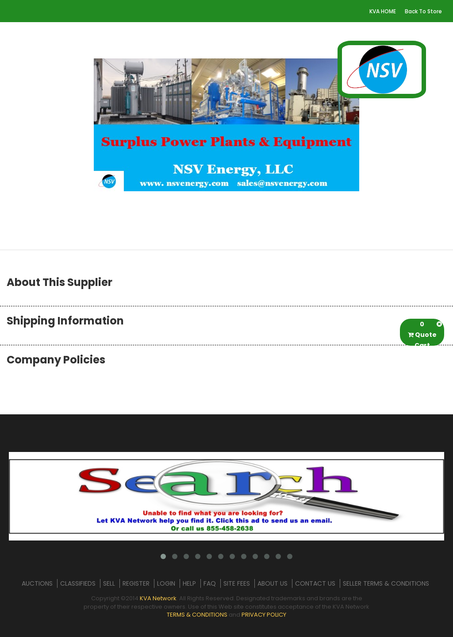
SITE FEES (236, 583)
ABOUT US (272, 583)
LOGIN (166, 583)
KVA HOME (382, 11)
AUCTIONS (37, 583)
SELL (109, 583)
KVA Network (158, 598)
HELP (189, 583)
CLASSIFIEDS (78, 583)
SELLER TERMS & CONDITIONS (386, 583)
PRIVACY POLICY (264, 614)
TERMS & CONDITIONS (197, 614)
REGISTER (136, 583)
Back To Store (423, 11)
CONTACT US (315, 583)
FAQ (209, 583)
